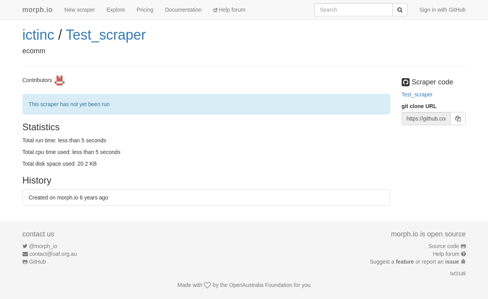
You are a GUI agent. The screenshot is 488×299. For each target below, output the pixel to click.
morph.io (38, 10)
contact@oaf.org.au (53, 254)
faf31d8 (458, 273)
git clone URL (419, 106)
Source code (444, 246)
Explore (116, 10)
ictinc (38, 35)
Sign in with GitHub (442, 10)
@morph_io (43, 246)
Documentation (183, 10)
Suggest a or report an (415, 262)
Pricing (145, 10)
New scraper (80, 10)
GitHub (37, 262)
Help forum (229, 10)
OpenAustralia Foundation (260, 285)
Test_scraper (106, 35)
